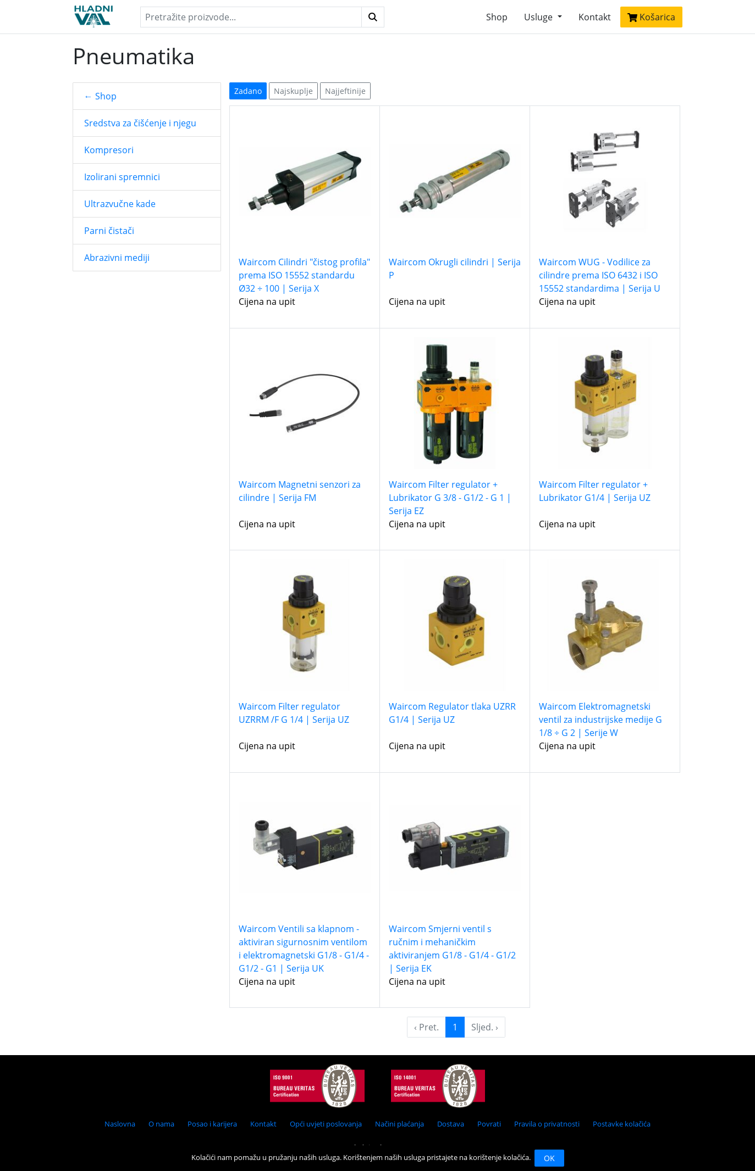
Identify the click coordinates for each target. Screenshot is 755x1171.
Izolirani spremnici (122, 177)
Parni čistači (109, 231)
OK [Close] (549, 1158)
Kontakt (594, 17)
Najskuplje (293, 91)
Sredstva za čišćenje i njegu (140, 123)
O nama (161, 1124)
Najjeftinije (345, 91)
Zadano (248, 91)
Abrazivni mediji (117, 258)
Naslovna (119, 1124)
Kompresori (109, 150)
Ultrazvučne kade (120, 204)
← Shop (100, 96)
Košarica (651, 17)
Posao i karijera (212, 1124)
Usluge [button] (539, 17)
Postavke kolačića (622, 1124)
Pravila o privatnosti (547, 1124)
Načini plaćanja (399, 1124)
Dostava (450, 1124)
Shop (497, 17)
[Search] (250, 17)
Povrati (489, 1124)
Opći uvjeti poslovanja (326, 1124)
